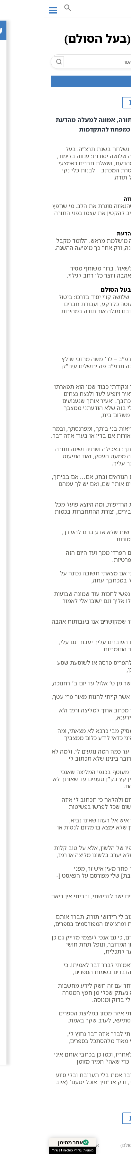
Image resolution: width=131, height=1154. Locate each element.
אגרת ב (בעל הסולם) (100, 1142)
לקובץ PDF (101, 102)
